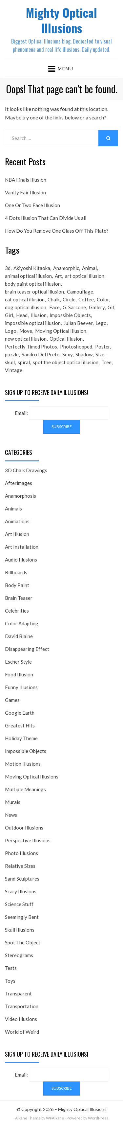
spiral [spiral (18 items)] (24, 362)
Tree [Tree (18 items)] (106, 362)
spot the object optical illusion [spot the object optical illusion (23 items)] (65, 362)
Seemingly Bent (22, 917)
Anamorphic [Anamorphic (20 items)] (66, 268)
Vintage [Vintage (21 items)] (13, 370)
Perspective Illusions (28, 840)
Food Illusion (19, 674)
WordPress (98, 1118)
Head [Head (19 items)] (22, 315)
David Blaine (19, 636)
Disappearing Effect (27, 649)
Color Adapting (21, 623)
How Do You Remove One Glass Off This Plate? (57, 231)
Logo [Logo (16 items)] (10, 331)
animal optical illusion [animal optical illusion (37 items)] (28, 276)
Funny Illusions (21, 687)
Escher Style (18, 662)
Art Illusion (17, 534)
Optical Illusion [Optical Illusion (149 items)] (66, 339)
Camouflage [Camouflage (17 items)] (80, 292)
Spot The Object (22, 942)
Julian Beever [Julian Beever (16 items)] (78, 323)
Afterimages (18, 483)
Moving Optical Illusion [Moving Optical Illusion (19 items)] (60, 331)
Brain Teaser (18, 598)
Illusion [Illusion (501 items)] (39, 315)
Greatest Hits (20, 725)
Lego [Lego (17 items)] (101, 323)
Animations (17, 521)
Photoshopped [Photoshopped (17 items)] (76, 346)
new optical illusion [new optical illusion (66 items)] (26, 339)
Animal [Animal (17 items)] (89, 268)
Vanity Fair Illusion (25, 192)
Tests (11, 968)
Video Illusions (21, 1019)
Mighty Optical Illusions (61, 20)
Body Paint (17, 585)
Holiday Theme (21, 738)
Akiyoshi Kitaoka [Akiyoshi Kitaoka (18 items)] (31, 268)
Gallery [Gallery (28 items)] (97, 307)
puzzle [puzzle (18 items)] (12, 354)
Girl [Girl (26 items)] (9, 315)
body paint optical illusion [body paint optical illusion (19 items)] (33, 284)
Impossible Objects (25, 751)
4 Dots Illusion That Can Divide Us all (45, 218)
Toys (10, 981)
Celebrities (17, 611)
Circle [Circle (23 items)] (69, 299)
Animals (13, 508)
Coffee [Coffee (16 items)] (86, 299)
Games (12, 700)
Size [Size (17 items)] (99, 354)
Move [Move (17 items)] (25, 331)
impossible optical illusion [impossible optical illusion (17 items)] (33, 323)
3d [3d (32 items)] (7, 268)
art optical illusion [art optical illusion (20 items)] (84, 276)
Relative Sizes (20, 866)
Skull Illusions (19, 930)
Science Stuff (19, 904)
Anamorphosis (20, 496)
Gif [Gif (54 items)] (111, 307)
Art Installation (21, 547)
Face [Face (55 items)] (54, 307)
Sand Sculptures (22, 879)
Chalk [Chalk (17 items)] (54, 299)
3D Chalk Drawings (26, 470)
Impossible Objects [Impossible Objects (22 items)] (70, 315)
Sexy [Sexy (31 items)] (67, 354)
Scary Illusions (20, 891)
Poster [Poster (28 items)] (102, 346)
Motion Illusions (23, 764)
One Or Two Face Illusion (32, 205)
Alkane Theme (28, 1118)
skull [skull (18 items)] (10, 362)
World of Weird (22, 1032)
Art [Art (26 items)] (58, 276)
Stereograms (19, 955)
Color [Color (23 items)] (103, 299)
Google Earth (19, 713)
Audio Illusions (21, 560)
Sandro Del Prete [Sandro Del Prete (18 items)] (40, 354)
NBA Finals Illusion (25, 180)
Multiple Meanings (25, 789)
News (11, 815)
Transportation (21, 1006)
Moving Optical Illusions (31, 776)
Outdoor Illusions (24, 828)
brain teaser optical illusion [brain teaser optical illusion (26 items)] (34, 292)
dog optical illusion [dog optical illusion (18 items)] (25, 307)
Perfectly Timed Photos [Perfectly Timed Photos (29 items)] (31, 346)
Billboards (16, 572)
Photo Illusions (21, 853)
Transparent (18, 993)
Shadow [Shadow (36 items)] (83, 354)
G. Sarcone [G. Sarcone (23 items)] (74, 307)
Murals (12, 802)
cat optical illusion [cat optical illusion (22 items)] (25, 299)
